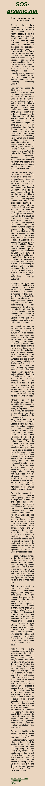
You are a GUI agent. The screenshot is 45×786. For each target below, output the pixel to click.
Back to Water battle (19, 779)
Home (13, 783)
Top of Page (16, 781)
